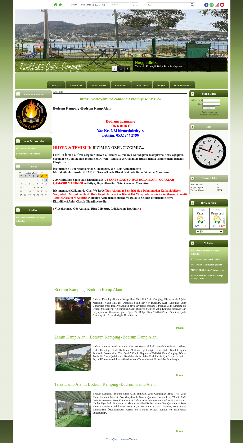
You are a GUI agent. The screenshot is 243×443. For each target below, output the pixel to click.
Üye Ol (74, 4)
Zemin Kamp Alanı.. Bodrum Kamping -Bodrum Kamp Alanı (106, 337)
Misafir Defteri (98, 85)
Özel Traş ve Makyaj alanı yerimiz (206, 265)
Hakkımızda (76, 85)
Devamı (180, 327)
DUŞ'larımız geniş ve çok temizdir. (206, 259)
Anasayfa (55, 85)
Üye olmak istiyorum (209, 115)
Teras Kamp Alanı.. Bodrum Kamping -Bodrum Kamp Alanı (105, 384)
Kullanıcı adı (196, 100)
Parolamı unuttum (209, 112)
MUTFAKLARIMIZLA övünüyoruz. (207, 270)
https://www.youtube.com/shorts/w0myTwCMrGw (120, 99)
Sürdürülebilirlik (182, 85)
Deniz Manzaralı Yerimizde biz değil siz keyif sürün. (207, 277)
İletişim (161, 85)
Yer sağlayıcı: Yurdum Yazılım (121, 439)
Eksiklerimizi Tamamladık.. (28, 154)
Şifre (200, 104)
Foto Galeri (120, 85)
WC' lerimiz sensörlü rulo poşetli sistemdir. (31, 219)
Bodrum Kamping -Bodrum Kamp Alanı (88, 289)
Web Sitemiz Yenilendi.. (26, 148)
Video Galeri (142, 85)
